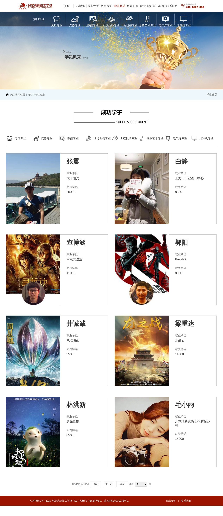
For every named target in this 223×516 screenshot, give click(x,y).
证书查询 (158, 5)
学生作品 (212, 94)
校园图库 (132, 5)
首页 (67, 5)
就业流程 (145, 5)
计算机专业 (184, 20)
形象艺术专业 (147, 20)
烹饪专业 (56, 20)
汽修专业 (74, 20)
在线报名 (171, 500)
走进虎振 (80, 5)
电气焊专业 (166, 20)
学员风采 (119, 5)
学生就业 (40, 94)
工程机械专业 (129, 20)
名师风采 (106, 5)
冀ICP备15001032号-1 (116, 500)
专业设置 (93, 5)
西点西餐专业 (111, 20)
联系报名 (172, 5)
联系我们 (186, 500)
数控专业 (93, 20)
